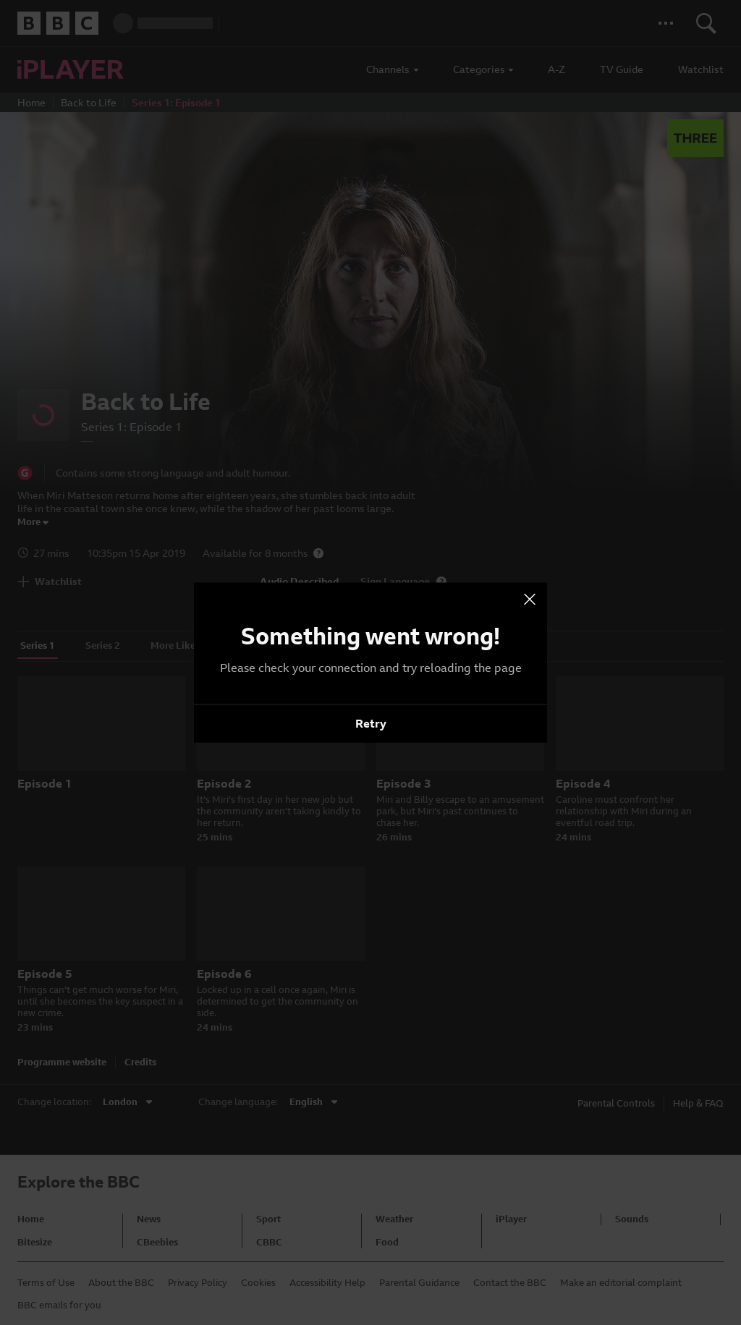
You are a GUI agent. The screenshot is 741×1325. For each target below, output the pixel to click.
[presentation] (529, 599)
